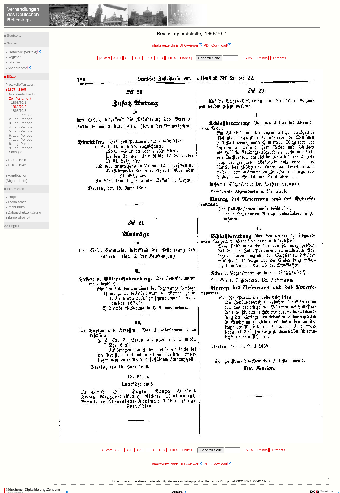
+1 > (149, 58)
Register (14, 57)
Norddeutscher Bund (24, 94)
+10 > (171, 58)
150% (247, 58)
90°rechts (279, 58)
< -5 (128, 58)
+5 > (159, 58)
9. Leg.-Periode (20, 148)
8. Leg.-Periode (20, 144)
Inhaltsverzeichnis (164, 45)
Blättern (12, 77)
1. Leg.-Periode (20, 115)
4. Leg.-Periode (20, 127)
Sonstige (15, 152)
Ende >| (185, 58)
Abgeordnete (19, 68)
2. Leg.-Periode (20, 119)
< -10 (117, 58)
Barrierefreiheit (18, 217)
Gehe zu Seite (209, 58)
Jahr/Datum (16, 62)
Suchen (12, 43)
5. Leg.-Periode (20, 131)
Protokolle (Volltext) (24, 52)
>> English (12, 226)
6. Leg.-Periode (20, 135)
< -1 (137, 58)
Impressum (16, 207)
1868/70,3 (18, 111)
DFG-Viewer (191, 45)
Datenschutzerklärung (24, 212)
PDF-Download (218, 45)
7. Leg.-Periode (20, 139)
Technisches (17, 202)
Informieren (15, 189)
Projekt (12, 197)
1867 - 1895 (16, 89)
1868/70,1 (18, 102)
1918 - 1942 (16, 165)
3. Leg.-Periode (20, 123)
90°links (261, 58)
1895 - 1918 (16, 160)
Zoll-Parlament (20, 98)
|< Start (104, 58)
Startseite (13, 36)
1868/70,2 (18, 107)
